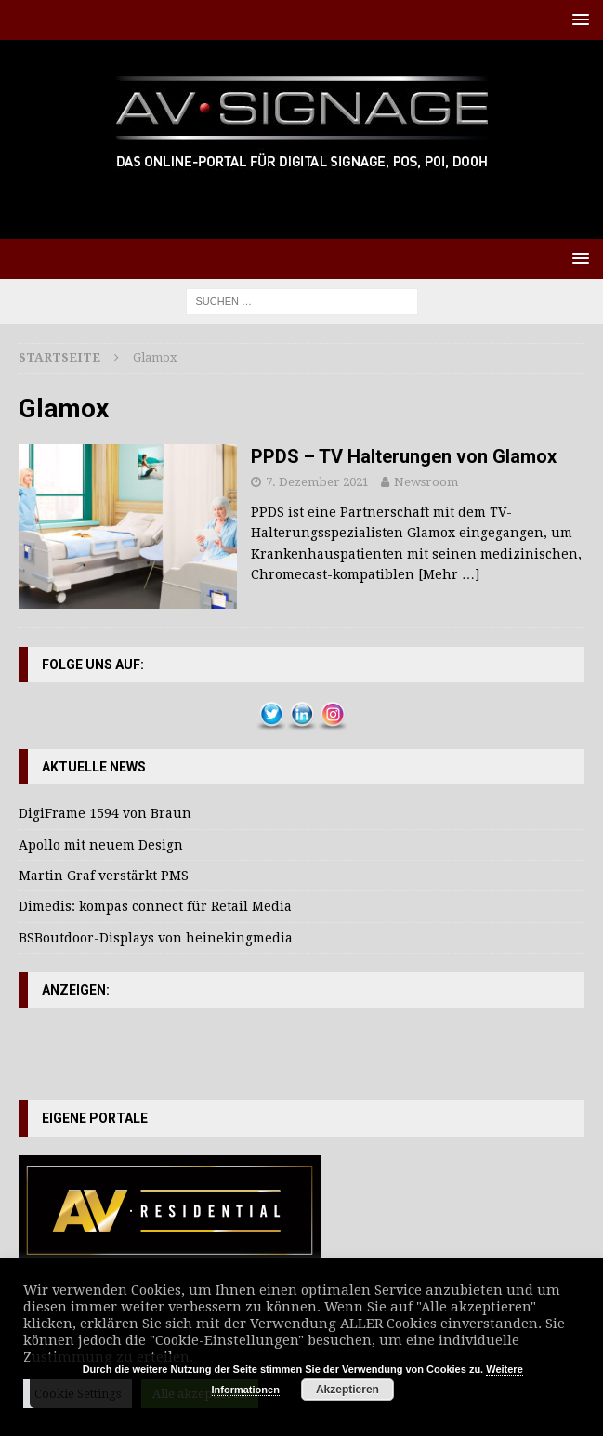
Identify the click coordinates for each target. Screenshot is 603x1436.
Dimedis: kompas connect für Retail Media (155, 906)
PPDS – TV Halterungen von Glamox (404, 456)
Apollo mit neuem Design (101, 844)
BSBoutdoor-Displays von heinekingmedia (156, 937)
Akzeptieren (347, 1389)
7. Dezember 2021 (317, 482)
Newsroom (426, 482)
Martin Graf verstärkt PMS (104, 875)
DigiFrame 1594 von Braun (105, 813)
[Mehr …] (448, 574)
